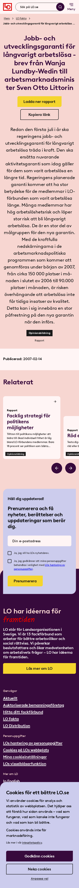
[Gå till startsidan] (7, 7)
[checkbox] (10, 553)
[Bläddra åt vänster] (56, 468)
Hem (7, 18)
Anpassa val (39, 878)
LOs (47, 565)
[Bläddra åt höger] (70, 468)
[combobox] (40, 7)
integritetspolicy (32, 842)
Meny (71, 6)
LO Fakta (21, 18)
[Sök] (60, 7)
